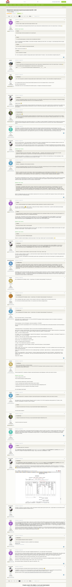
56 (27, 16)
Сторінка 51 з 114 (36, 16)
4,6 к (11, 26)
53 (22, 16)
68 (10, 368)
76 (10, 167)
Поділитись (14, 13)
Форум (7, 5)
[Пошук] (30, 2)
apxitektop (12, 11)
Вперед (30, 16)
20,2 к (11, 117)
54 (24, 16)
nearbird (10, 277)
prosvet (10, 60)
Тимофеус (10, 126)
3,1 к (11, 102)
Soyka (11, 74)
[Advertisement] (32, 91)
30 (10, 267)
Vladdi (10, 19)
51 (19, 16)
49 (16, 16)
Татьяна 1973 (10, 95)
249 (10, 67)
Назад (9, 16)
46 (11, 16)
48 (14, 16)
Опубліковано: (19, 19)
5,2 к (11, 300)
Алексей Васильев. (10, 260)
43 (10, 133)
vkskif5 (10, 308)
